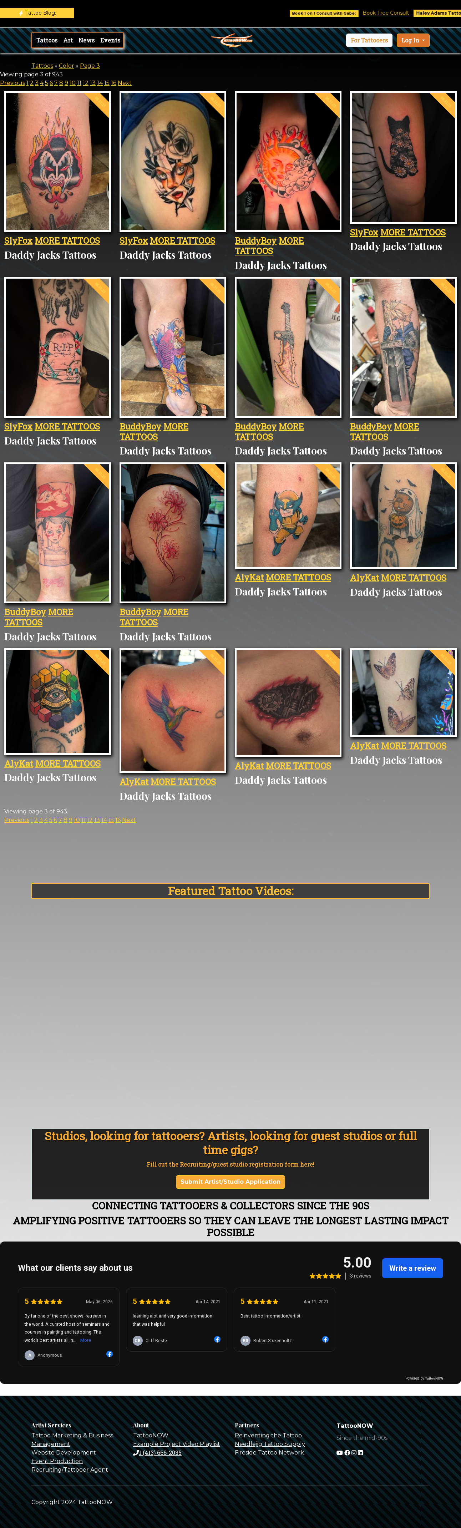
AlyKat (249, 577)
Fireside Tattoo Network (269, 1452)
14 (100, 83)
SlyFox (18, 240)
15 (107, 83)
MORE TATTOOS (67, 240)
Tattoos (46, 40)
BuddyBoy (256, 240)
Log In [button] (411, 40)
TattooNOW (150, 1435)
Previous (12, 83)
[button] (369, 40)
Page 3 (90, 65)
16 (113, 83)
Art (68, 40)
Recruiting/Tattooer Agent (69, 1469)
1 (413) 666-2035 (157, 1452)
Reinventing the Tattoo (268, 1435)
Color (66, 65)
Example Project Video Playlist (176, 1444)
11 (79, 83)
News (86, 40)
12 (85, 83)
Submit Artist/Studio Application (230, 1181)
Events (110, 40)
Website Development (63, 1452)
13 (93, 83)
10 (73, 83)
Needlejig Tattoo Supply (270, 1444)
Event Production (57, 1461)
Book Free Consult (399, 13)
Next (125, 83)
